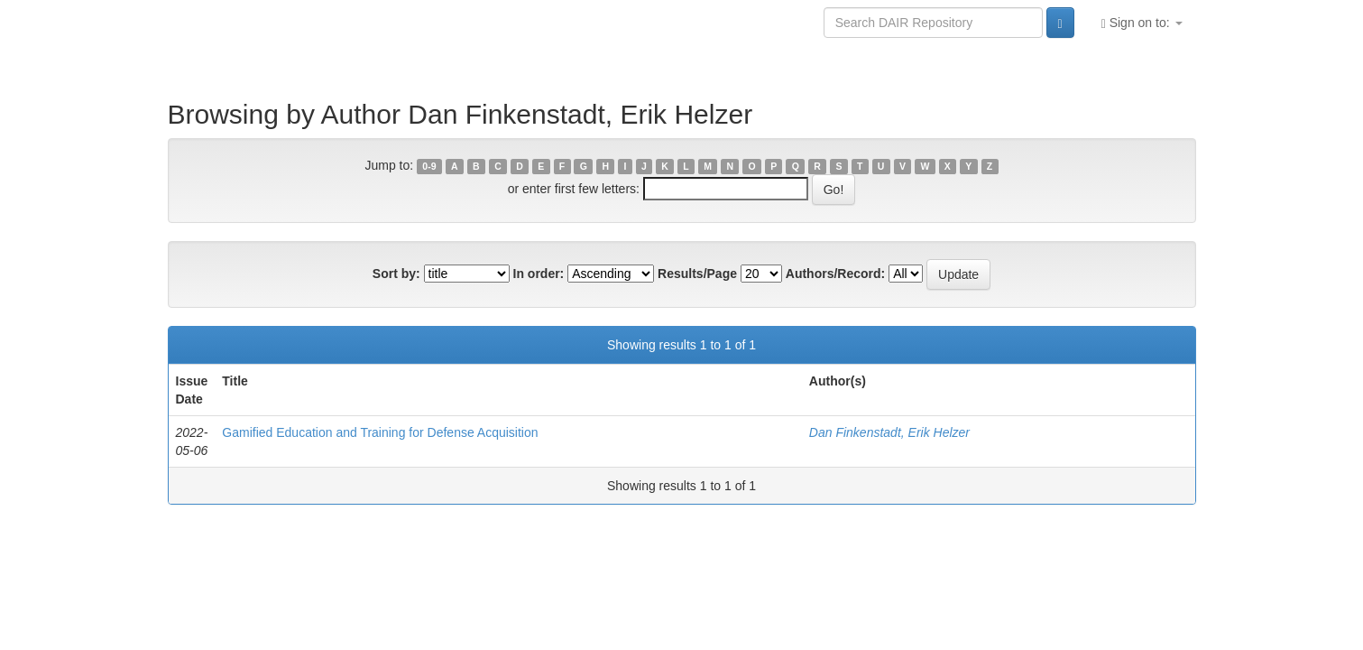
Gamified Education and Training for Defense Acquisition (380, 432)
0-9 (429, 166)
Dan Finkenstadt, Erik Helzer (889, 432)
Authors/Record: (835, 273)
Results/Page (697, 273)
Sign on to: (1142, 23)
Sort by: (396, 273)
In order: (539, 273)
